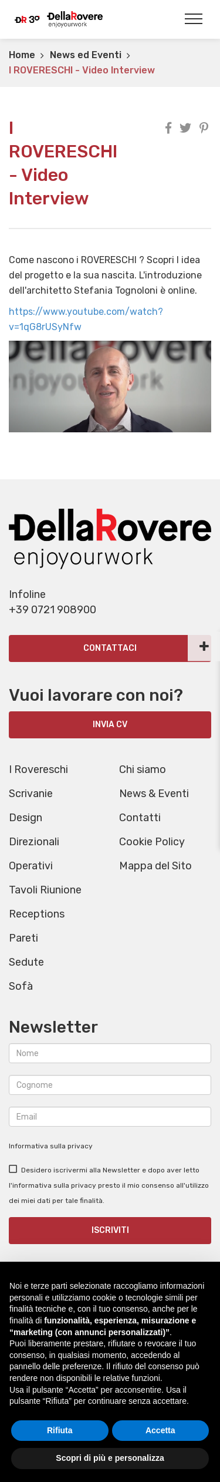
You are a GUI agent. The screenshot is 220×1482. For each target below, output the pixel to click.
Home (22, 55)
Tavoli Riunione (45, 889)
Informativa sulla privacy (51, 1146)
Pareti (23, 938)
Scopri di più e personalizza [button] (110, 1458)
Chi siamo (142, 769)
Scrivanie (31, 793)
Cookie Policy (152, 841)
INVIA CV (110, 725)
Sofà (21, 986)
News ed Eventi (85, 55)
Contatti (140, 817)
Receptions (37, 914)
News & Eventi (154, 793)
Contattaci (110, 648)
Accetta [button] (160, 1430)
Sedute (26, 962)
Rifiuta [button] (60, 1430)
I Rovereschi (38, 769)
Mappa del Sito (155, 865)
